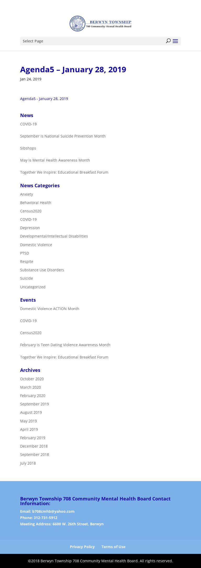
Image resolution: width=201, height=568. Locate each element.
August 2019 (31, 412)
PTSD (24, 253)
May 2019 (28, 420)
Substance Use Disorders (42, 269)
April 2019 (29, 429)
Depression (30, 227)
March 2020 (30, 387)
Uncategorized (33, 286)
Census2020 (30, 210)
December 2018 (34, 446)
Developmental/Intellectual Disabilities (54, 236)
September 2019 (34, 403)
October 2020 (32, 378)
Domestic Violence (36, 244)
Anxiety (26, 194)
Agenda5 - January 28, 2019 (44, 98)
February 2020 (32, 395)
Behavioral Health (35, 202)
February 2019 (32, 437)
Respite (26, 261)
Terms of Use (113, 546)
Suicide (26, 278)
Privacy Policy (82, 546)
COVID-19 (28, 219)
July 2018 (28, 463)
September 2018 (34, 454)
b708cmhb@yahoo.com (53, 511)
